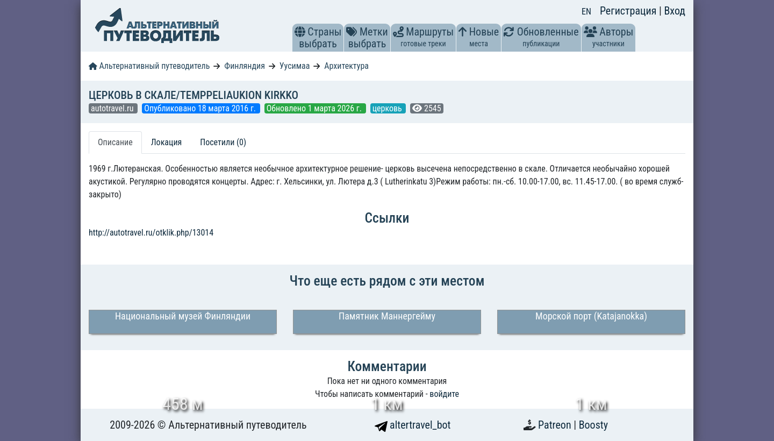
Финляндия (244, 66)
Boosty (593, 424)
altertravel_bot (413, 424)
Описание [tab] (115, 142)
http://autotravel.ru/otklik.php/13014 (151, 232)
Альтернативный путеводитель (149, 66)
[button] (300, 31)
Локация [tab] (166, 142)
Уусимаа (295, 66)
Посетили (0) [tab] (223, 142)
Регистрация (629, 10)
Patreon (556, 424)
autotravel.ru (113, 108)
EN (586, 11)
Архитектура (346, 66)
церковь (388, 108)
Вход (674, 10)
